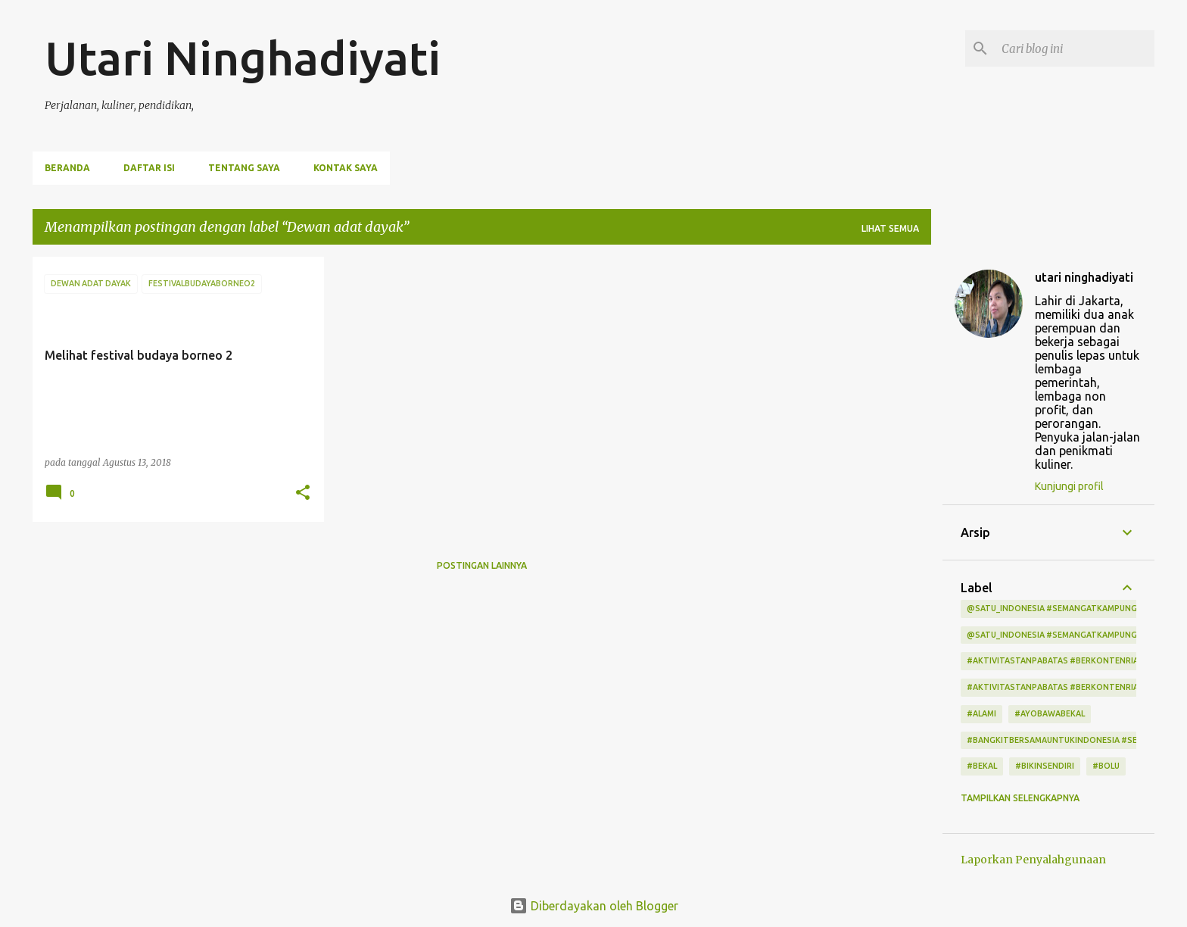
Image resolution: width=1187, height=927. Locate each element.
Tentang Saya (244, 168)
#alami (981, 713)
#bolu (1106, 765)
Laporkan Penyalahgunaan (1033, 859)
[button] (303, 493)
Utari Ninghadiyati (243, 57)
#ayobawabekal (1049, 713)
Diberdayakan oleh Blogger (593, 906)
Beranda (67, 168)
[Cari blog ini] (1074, 48)
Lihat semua (890, 228)
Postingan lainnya (482, 565)
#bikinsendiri (1044, 765)
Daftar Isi (149, 168)
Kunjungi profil (1069, 486)
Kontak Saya (345, 168)
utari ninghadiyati (1084, 277)
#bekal (982, 765)
